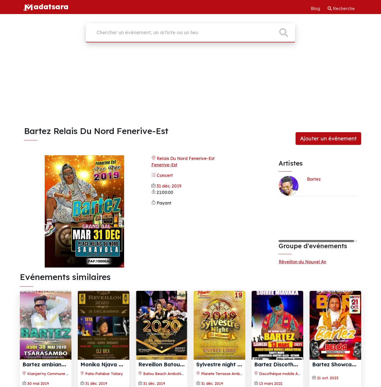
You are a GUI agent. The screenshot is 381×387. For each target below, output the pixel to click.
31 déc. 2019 (169, 186)
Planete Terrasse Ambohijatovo (226, 373)
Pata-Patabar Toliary (101, 373)
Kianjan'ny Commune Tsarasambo (55, 373)
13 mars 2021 (271, 383)
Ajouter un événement (328, 138)
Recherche (341, 8)
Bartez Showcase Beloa (343, 364)
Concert (162, 175)
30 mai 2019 (38, 383)
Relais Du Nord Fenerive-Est (183, 158)
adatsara (46, 6)
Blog (316, 8)
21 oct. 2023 (327, 378)
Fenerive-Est (164, 164)
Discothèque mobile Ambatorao (285, 373)
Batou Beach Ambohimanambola (170, 373)
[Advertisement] (190, 86)
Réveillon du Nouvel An (302, 261)
